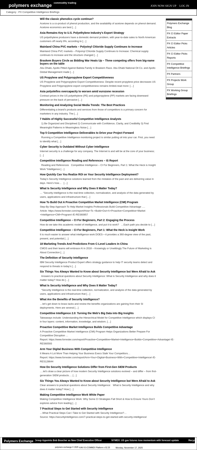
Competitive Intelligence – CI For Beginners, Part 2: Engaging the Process (87, 220)
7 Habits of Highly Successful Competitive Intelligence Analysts (80, 118)
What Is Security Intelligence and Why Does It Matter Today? (78, 188)
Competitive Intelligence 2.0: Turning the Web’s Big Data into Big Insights (87, 313)
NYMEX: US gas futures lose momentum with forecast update (146, 440)
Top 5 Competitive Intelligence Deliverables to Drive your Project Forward (87, 132)
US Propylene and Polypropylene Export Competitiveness (77, 77)
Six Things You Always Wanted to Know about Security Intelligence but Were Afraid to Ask (97, 271)
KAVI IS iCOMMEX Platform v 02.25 (94, 448)
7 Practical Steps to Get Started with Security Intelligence (76, 408)
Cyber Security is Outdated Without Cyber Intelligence (74, 146)
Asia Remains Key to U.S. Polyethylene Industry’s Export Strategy (82, 32)
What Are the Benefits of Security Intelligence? (70, 299)
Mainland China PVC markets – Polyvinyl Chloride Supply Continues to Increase (91, 46)
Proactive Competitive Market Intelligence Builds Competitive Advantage (86, 327)
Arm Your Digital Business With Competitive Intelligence (76, 349)
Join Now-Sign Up (163, 5)
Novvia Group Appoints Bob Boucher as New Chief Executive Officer (65, 440)
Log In (184, 5)
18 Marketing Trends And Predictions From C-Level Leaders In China (84, 243)
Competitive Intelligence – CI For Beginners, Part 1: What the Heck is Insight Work (92, 229)
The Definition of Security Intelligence (64, 257)
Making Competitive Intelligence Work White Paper (72, 394)
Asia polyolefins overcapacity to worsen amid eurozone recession (82, 91)
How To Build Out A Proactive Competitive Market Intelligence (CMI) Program (89, 202)
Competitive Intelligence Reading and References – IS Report (79, 160)
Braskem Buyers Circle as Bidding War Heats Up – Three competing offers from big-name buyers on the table (97, 62)
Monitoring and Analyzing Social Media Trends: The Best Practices (82, 105)
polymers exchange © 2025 (66, 447)
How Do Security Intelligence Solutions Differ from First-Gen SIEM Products (88, 366)
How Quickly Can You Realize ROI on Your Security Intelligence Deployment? (89, 174)
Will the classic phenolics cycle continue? (66, 18)
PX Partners (173, 73)
